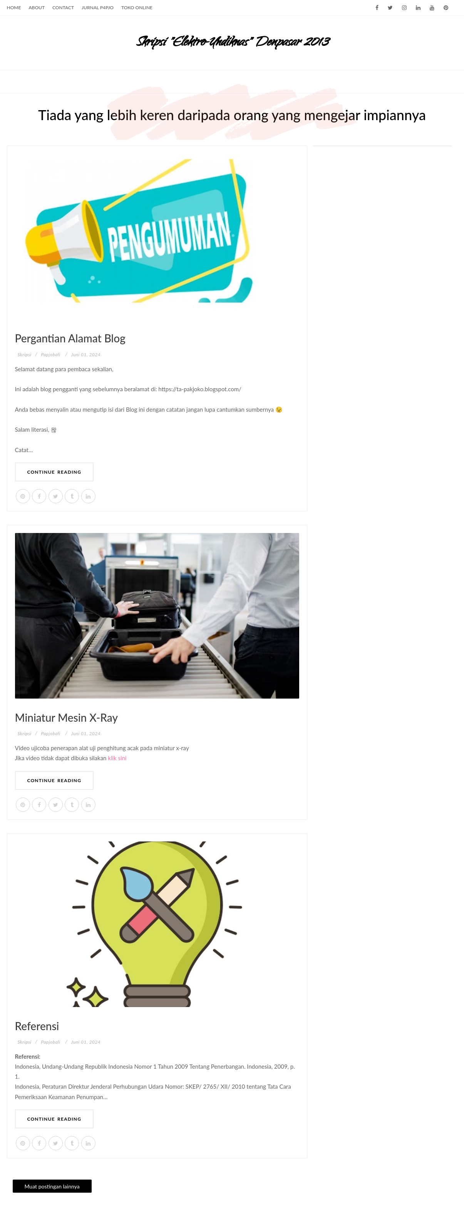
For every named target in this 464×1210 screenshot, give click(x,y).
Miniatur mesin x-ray (66, 717)
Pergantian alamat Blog (70, 338)
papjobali (50, 354)
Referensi (37, 1025)
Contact (63, 7)
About (36, 7)
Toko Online (136, 7)
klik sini (117, 757)
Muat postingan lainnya (52, 1186)
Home (14, 7)
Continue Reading (54, 472)
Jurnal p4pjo (98, 7)
